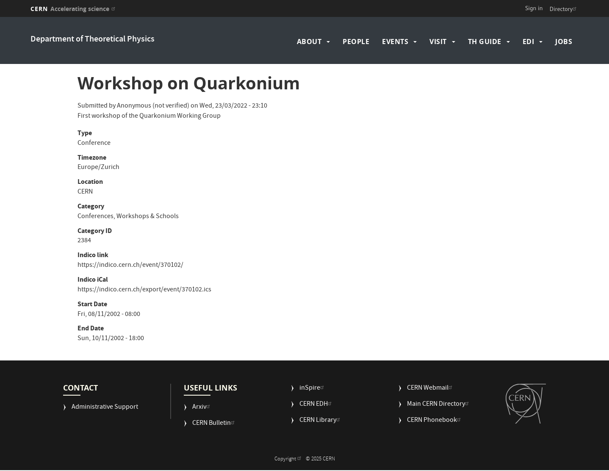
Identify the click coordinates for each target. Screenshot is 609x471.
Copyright (288, 459)
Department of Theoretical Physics (92, 39)
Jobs (563, 41)
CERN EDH (316, 405)
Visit (438, 41)
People (356, 41)
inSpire (312, 388)
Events (395, 41)
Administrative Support (105, 408)
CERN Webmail (430, 388)
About (309, 41)
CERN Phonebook (435, 421)
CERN (73, 9)
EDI (528, 41)
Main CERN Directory (439, 405)
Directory (564, 9)
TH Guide (484, 41)
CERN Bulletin (214, 424)
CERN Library (320, 421)
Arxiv (202, 408)
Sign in (534, 8)
